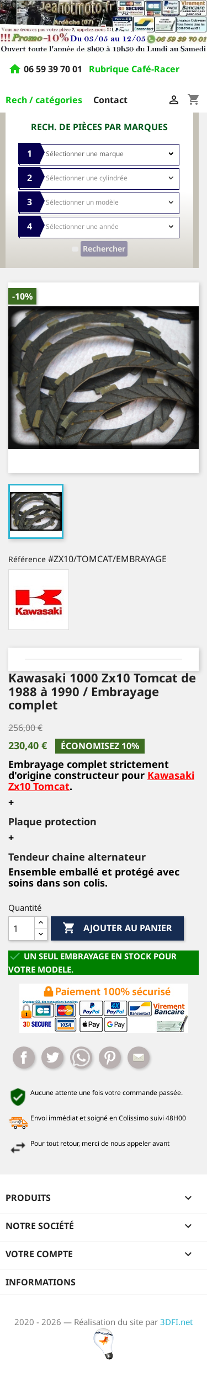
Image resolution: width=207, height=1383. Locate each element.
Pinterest (110, 1057)
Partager (24, 1057)
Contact (110, 100)
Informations (41, 1282)
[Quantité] (21, 928)
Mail (139, 1057)
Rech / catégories (44, 100)
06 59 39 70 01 (54, 69)
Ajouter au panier (117, 928)
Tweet (52, 1057)
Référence (27, 559)
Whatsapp (81, 1057)
